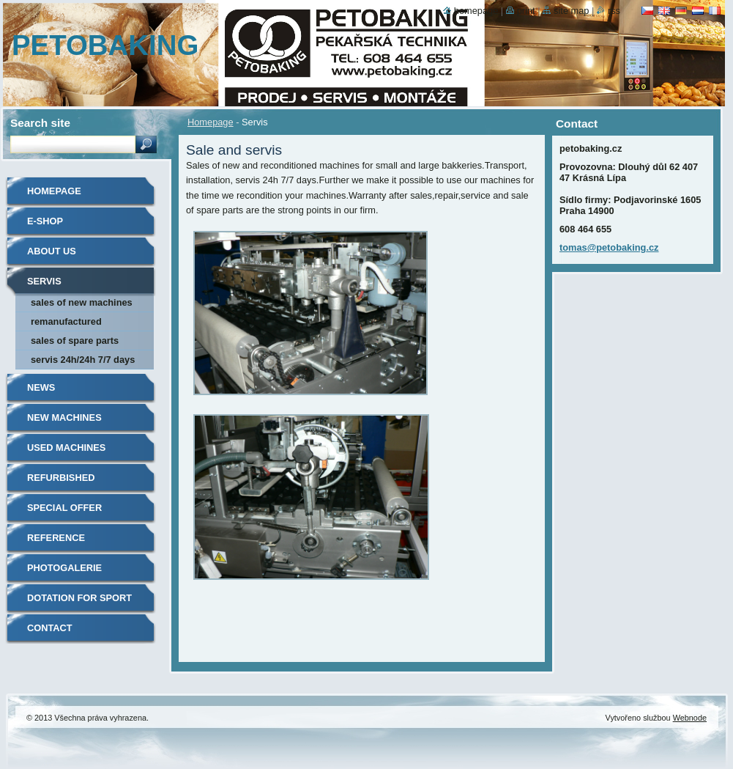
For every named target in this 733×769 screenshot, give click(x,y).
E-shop (45, 221)
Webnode (690, 717)
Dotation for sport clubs (79, 603)
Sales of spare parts (75, 340)
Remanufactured (66, 321)
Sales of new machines (82, 302)
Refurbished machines (60, 482)
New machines (64, 417)
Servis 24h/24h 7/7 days (83, 359)
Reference (56, 537)
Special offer (64, 507)
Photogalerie (64, 567)
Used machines (66, 447)
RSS (614, 10)
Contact (49, 627)
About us (51, 251)
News (41, 387)
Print (526, 10)
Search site (40, 123)
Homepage (210, 122)
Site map (571, 10)
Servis (44, 281)
